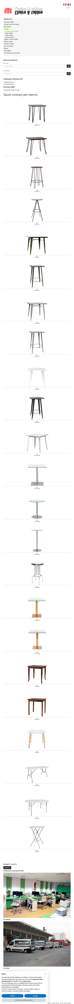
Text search (6, 70)
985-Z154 (37, 818)
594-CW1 (37, 224)
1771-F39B (37, 653)
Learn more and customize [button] (24, 1000)
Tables (6, 29)
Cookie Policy (55, 1003)
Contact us (7, 867)
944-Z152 (37, 785)
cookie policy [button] (26, 981)
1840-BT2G (37, 554)
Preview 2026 (9, 22)
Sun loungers (8, 46)
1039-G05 (37, 719)
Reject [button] (12, 996)
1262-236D (37, 323)
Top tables (7, 51)
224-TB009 (37, 587)
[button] (45, 974)
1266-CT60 (37, 422)
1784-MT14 (37, 191)
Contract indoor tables (12, 31)
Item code (5, 63)
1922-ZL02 (37, 125)
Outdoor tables (9, 37)
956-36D (37, 257)
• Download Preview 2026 (11, 90)
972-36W (37, 389)
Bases (6, 48)
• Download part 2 (8, 84)
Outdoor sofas (9, 44)
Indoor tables (9, 33)
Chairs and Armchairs (11, 24)
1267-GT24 (37, 356)
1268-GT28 (37, 290)
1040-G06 (37, 686)
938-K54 (37, 752)
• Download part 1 (8, 82)
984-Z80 (37, 851)
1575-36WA (37, 455)
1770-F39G (37, 620)
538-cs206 (37, 488)
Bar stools (7, 27)
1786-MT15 (37, 158)
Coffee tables (9, 35)
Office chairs (8, 41)
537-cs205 (37, 521)
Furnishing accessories (12, 53)
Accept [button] (35, 996)
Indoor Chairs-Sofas (11, 39)
